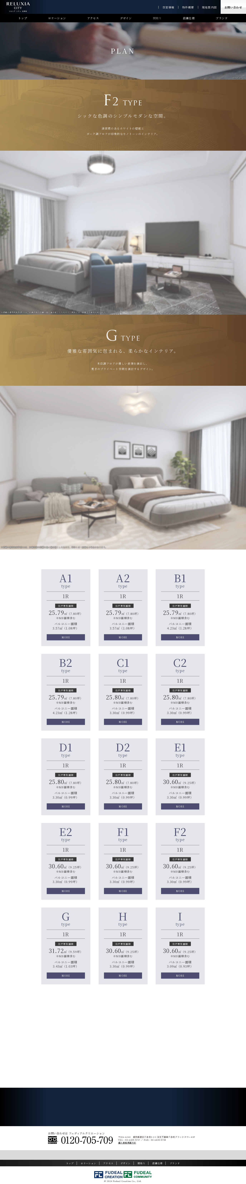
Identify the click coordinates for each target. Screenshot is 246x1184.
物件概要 (188, 7)
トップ (22, 18)
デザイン (126, 18)
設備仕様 (189, 18)
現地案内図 (209, 7)
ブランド (222, 18)
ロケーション (57, 18)
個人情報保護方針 (127, 1142)
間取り (157, 18)
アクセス (93, 18)
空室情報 (168, 7)
